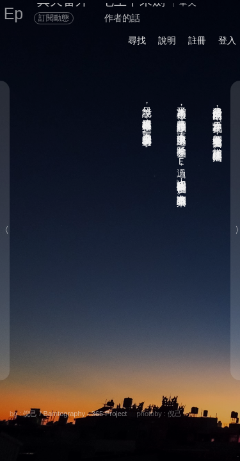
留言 (134, 412)
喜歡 (167, 412)
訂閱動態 (53, 17)
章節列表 (81, 426)
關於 (25, 412)
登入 (227, 40)
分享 (56, 412)
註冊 (197, 40)
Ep (14, 13)
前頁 (188, 426)
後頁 (163, 426)
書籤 (126, 427)
